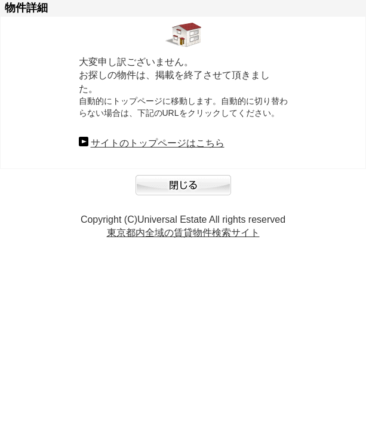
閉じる (183, 191)
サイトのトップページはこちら (157, 143)
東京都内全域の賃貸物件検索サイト (183, 233)
